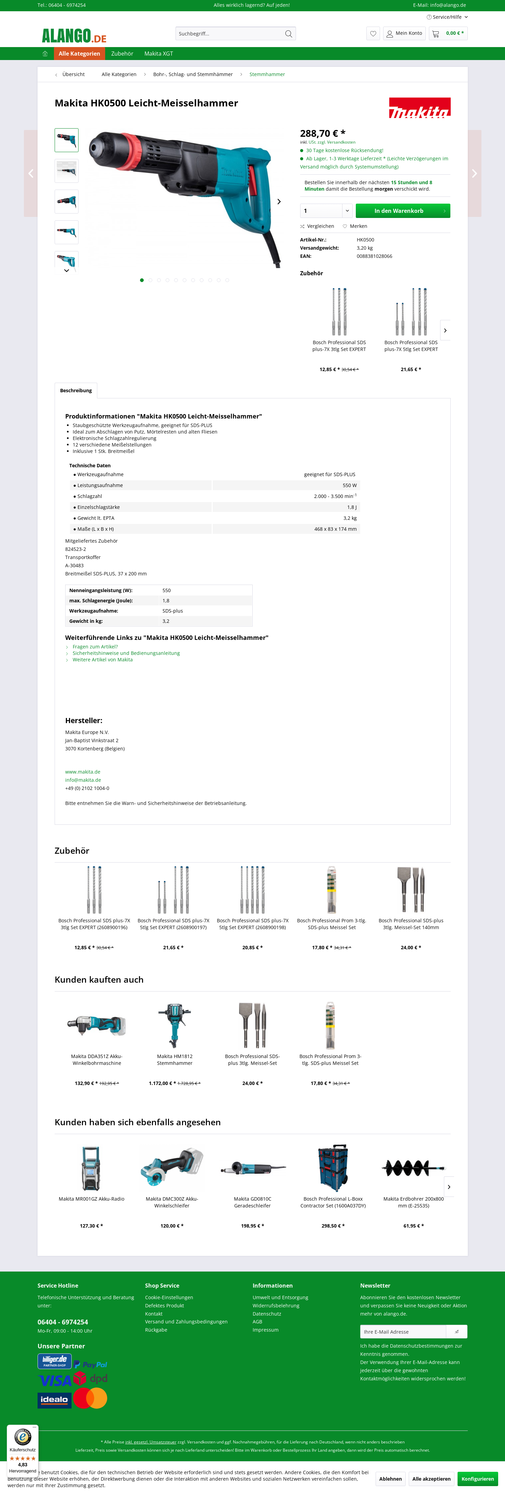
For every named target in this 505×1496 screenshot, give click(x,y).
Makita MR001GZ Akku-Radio (91, 1199)
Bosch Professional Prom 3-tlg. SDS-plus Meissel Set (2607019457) (331, 924)
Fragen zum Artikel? (91, 646)
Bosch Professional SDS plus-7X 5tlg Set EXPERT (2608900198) (253, 923)
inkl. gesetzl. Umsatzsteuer (151, 1442)
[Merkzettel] (373, 33)
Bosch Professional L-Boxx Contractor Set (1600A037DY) (333, 1202)
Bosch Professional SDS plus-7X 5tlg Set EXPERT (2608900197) (411, 346)
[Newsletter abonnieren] (456, 1331)
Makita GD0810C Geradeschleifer (252, 1202)
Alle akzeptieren (431, 1479)
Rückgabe (156, 1329)
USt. (313, 142)
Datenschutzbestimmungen (421, 1346)
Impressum (266, 1329)
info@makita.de (83, 780)
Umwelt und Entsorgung (280, 1297)
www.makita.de (82, 771)
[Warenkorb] (448, 33)
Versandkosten (201, 1442)
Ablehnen (390, 1479)
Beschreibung (76, 390)
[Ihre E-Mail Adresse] (403, 1331)
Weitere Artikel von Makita (99, 659)
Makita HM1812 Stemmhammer (175, 1059)
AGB (257, 1321)
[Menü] (34, 1429)
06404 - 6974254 (63, 1322)
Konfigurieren (478, 1479)
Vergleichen (317, 226)
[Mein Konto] (404, 33)
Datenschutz (267, 1313)
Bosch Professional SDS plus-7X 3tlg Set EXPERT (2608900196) (339, 346)
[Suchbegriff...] (236, 33)
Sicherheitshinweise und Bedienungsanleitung (122, 653)
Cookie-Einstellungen (169, 1297)
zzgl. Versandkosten (336, 142)
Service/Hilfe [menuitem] (445, 17)
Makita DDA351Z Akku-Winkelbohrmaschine (97, 1059)
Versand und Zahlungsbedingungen (186, 1321)
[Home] (45, 53)
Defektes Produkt (164, 1305)
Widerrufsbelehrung (276, 1305)
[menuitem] (236, 33)
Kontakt (154, 1313)
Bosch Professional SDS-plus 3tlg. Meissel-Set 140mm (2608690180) (411, 924)
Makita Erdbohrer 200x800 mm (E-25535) (413, 1202)
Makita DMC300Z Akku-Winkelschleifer (172, 1202)
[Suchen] (289, 33)
